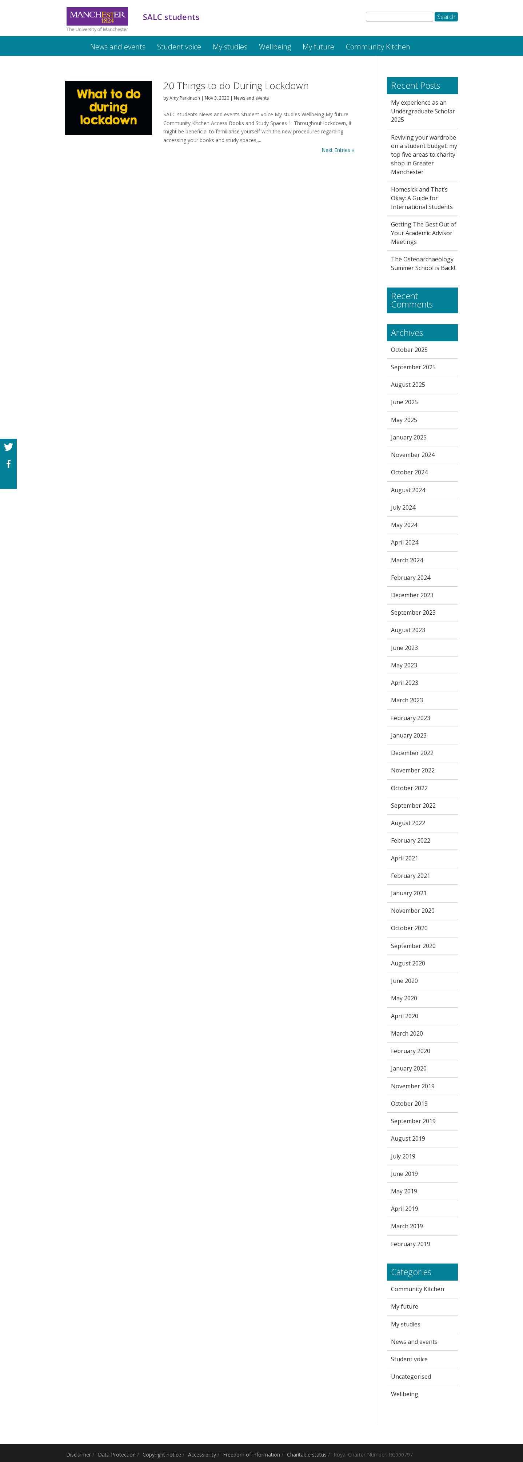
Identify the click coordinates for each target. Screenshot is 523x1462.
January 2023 (409, 735)
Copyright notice (162, 1454)
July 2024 (403, 507)
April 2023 (404, 683)
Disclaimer (78, 1454)
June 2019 (404, 1174)
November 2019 (413, 1086)
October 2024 (409, 472)
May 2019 (404, 1191)
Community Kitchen (378, 47)
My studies (230, 47)
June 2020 (404, 981)
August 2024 (408, 490)
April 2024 (404, 542)
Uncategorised (411, 1377)
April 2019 (404, 1209)
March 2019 (407, 1226)
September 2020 (413, 946)
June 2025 (404, 402)
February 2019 (410, 1244)
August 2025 (408, 385)
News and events (117, 47)
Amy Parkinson (184, 98)
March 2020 (407, 1033)
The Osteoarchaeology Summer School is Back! (423, 263)
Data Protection (117, 1454)
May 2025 (404, 420)
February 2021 (410, 876)
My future (318, 47)
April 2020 (404, 1016)
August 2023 (408, 630)
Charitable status (307, 1454)
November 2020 (413, 911)
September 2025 (413, 367)
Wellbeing (275, 47)
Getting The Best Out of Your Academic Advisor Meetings (423, 233)
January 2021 (409, 893)
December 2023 (412, 595)
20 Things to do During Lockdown (236, 85)
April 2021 (404, 858)
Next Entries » (338, 149)
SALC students (71, 43)
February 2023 (410, 718)
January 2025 (409, 437)
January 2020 (409, 1068)
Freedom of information (251, 1454)
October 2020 (409, 928)
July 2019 (403, 1156)
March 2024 (407, 560)
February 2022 (410, 840)
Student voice (179, 47)
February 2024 (410, 578)
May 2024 (404, 525)
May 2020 (404, 998)
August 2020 (408, 963)
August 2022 (408, 823)
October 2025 (409, 350)
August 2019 (408, 1138)
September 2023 (413, 612)
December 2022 (412, 753)
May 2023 (404, 665)
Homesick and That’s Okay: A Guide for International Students (422, 198)
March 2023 (407, 700)
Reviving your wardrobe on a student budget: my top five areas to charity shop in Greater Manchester (424, 154)
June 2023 (404, 648)
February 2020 (410, 1051)
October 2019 (409, 1104)
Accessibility (202, 1454)
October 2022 (409, 788)
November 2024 (413, 455)
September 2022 (413, 806)
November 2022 (413, 770)
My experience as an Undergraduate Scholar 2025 (423, 111)
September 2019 (413, 1121)
